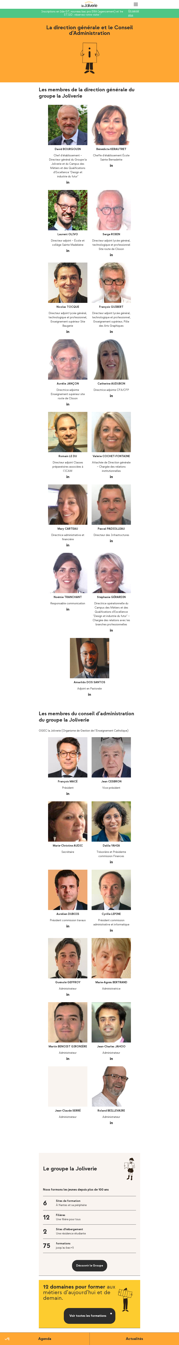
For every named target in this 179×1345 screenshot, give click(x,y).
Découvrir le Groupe (89, 1265)
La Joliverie (89, 4)
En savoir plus (133, 13)
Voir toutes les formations (87, 1316)
